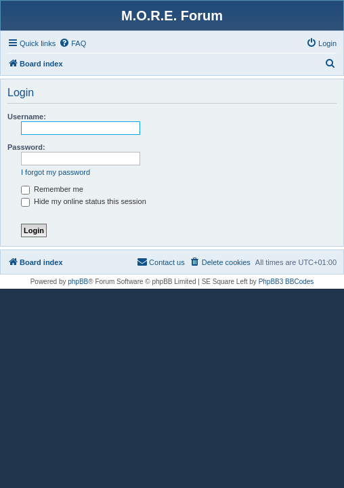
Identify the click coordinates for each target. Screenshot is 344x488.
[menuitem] (72, 43)
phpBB (78, 281)
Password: (26, 147)
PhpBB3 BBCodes (286, 281)
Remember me (52, 189)
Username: (26, 117)
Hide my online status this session (83, 201)
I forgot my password (55, 172)
